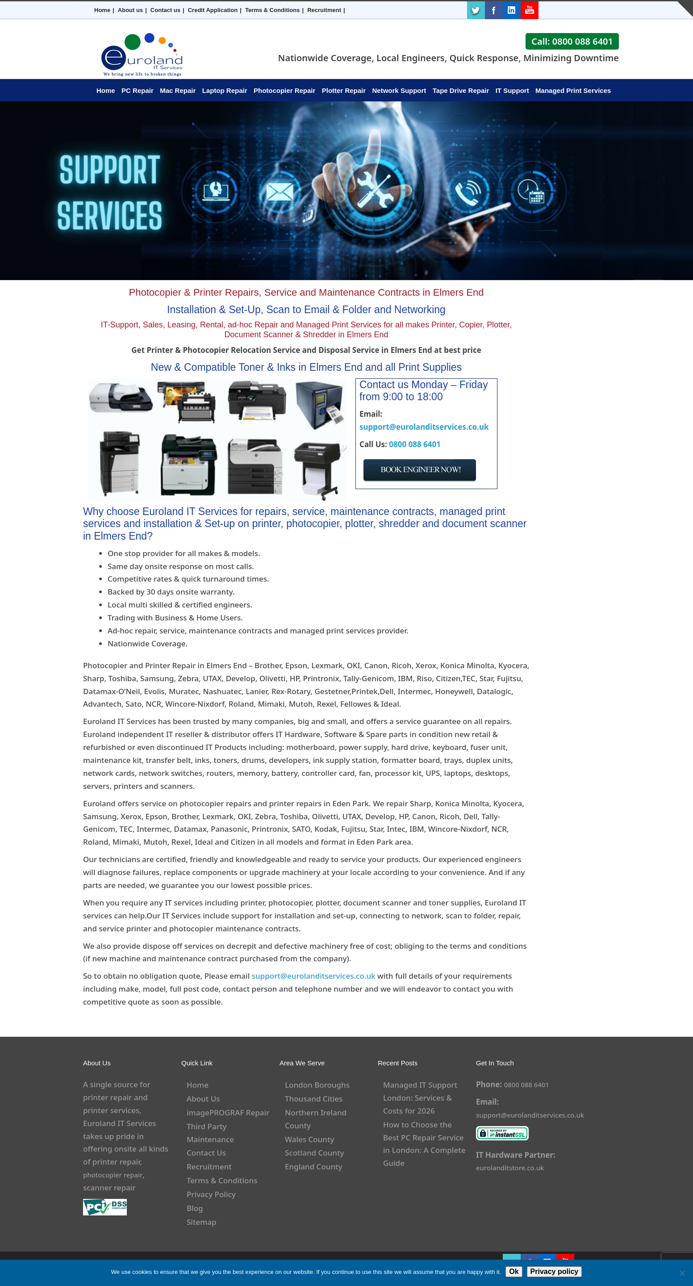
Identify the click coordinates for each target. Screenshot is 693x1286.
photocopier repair (116, 1174)
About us (130, 10)
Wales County (309, 1139)
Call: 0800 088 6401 (572, 41)
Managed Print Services (573, 90)
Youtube (530, 10)
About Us (203, 1098)
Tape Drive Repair (461, 90)
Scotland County (314, 1153)
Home (102, 10)
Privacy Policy (211, 1194)
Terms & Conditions (272, 10)
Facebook (494, 10)
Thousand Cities (313, 1098)
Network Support (399, 90)
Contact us (165, 10)
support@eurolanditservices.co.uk (424, 427)
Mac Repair (178, 90)
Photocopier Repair (284, 90)
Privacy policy (554, 1271)
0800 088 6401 (415, 444)
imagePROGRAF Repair (228, 1112)
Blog (195, 1208)
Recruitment (324, 10)
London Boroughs (317, 1085)
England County (313, 1166)
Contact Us (206, 1153)
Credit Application (213, 10)
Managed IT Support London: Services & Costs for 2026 (420, 1098)
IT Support (512, 90)
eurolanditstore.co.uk (515, 1167)
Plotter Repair (344, 90)
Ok (513, 1271)
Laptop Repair (224, 90)
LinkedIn (512, 10)
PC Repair (137, 90)
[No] (681, 1273)
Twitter (476, 10)
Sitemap (202, 1222)
